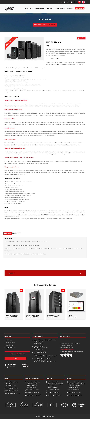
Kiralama (45, 24)
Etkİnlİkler (68, 2)
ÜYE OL (15, 358)
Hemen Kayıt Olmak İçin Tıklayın (67, 350)
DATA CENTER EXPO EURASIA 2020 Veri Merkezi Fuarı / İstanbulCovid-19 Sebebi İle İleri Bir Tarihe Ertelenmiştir (45, 360)
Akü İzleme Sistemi (40, 8)
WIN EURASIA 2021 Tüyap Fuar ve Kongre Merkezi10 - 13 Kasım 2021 (41, 347)
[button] (45, 272)
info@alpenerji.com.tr (14, 393)
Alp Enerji (51, 416)
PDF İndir (81, 38)
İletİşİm (74, 2)
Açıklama (7, 233)
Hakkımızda (61, 2)
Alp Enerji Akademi (60, 8)
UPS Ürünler (9, 340)
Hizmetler (50, 8)
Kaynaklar (70, 8)
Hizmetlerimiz (37, 24)
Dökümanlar (16, 233)
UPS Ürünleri (29, 8)
